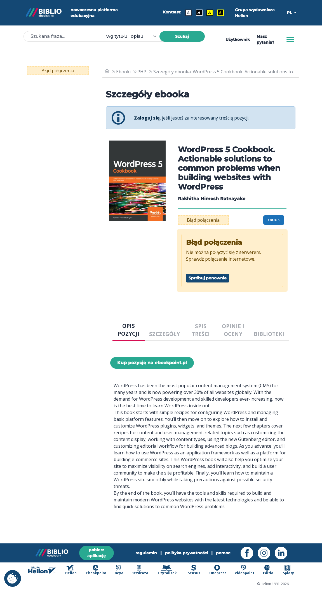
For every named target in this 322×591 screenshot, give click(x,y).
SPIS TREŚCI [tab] (201, 330)
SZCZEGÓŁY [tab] (164, 334)
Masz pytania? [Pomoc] (265, 39)
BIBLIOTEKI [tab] (269, 334)
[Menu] (290, 39)
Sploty (288, 570)
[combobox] (134, 36)
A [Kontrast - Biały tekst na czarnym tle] (199, 12)
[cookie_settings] (12, 578)
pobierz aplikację (96, 552)
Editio (268, 570)
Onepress (218, 570)
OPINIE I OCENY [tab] (233, 330)
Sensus (194, 570)
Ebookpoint (96, 570)
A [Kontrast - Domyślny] (188, 12)
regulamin (146, 552)
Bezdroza (139, 570)
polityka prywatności (186, 552)
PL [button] (290, 12)
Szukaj (182, 36)
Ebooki (123, 72)
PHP (141, 72)
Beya (119, 570)
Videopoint (244, 570)
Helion (71, 570)
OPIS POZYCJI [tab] (128, 330)
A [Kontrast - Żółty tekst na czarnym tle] (220, 12)
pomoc (223, 552)
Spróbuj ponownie (208, 278)
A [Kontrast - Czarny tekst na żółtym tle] (209, 12)
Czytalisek (167, 570)
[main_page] (107, 71)
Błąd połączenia (57, 70)
